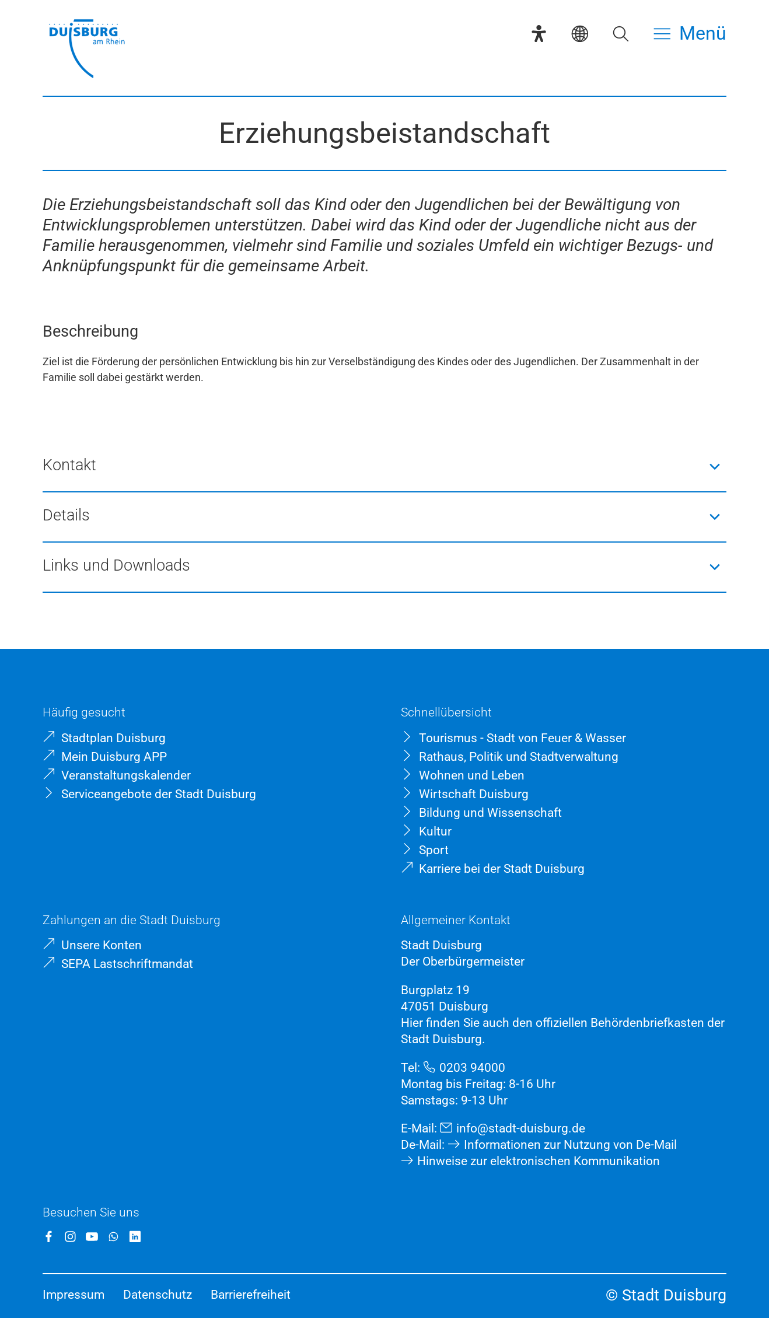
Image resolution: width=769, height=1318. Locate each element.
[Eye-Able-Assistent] (538, 33)
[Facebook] (49, 1236)
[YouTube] (92, 1236)
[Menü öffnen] (689, 33)
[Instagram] (70, 1236)
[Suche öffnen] (620, 33)
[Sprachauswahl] (579, 33)
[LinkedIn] (135, 1236)
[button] (384, 466)
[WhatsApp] (113, 1236)
